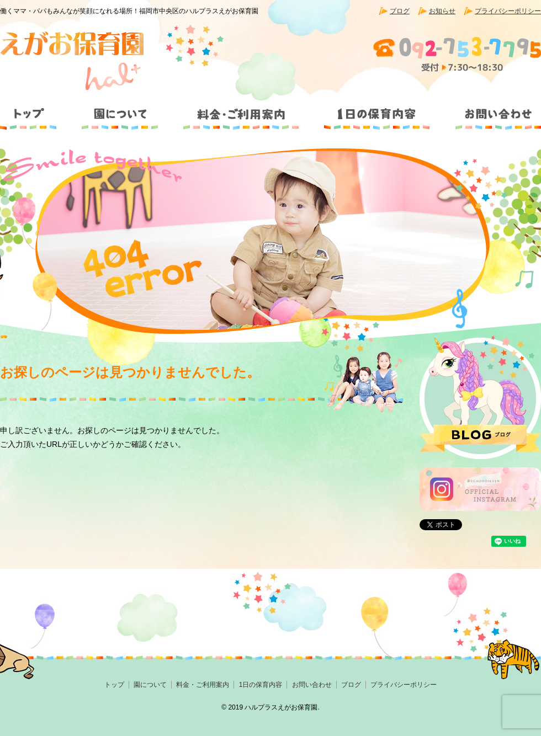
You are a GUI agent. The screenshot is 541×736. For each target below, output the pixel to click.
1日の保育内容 (376, 109)
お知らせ (442, 11)
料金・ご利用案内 (241, 109)
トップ (33, 109)
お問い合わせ (491, 109)
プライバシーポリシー (508, 11)
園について (119, 109)
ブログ (400, 11)
